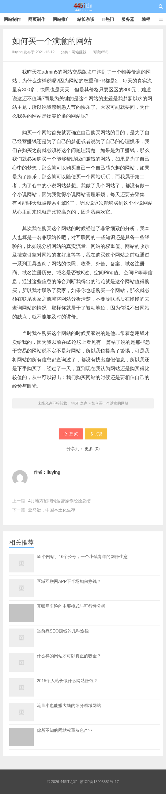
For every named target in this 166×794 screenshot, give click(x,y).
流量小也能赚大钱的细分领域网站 (69, 705)
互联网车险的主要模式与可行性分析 (71, 613)
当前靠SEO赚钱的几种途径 (63, 631)
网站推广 (61, 19)
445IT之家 (83, 6)
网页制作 (36, 19)
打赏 (96, 434)
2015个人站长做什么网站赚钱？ (67, 680)
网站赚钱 (79, 52)
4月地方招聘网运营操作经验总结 (59, 500)
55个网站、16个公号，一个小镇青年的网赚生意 (82, 556)
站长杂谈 (85, 19)
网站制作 (12, 19)
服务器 (127, 19)
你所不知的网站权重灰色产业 (64, 737)
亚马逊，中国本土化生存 (51, 509)
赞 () (70, 434)
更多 (89, 448)
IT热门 (108, 19)
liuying (53, 472)
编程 (145, 19)
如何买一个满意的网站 (52, 41)
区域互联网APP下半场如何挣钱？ (69, 581)
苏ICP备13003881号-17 (99, 782)
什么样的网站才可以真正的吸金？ (69, 655)
